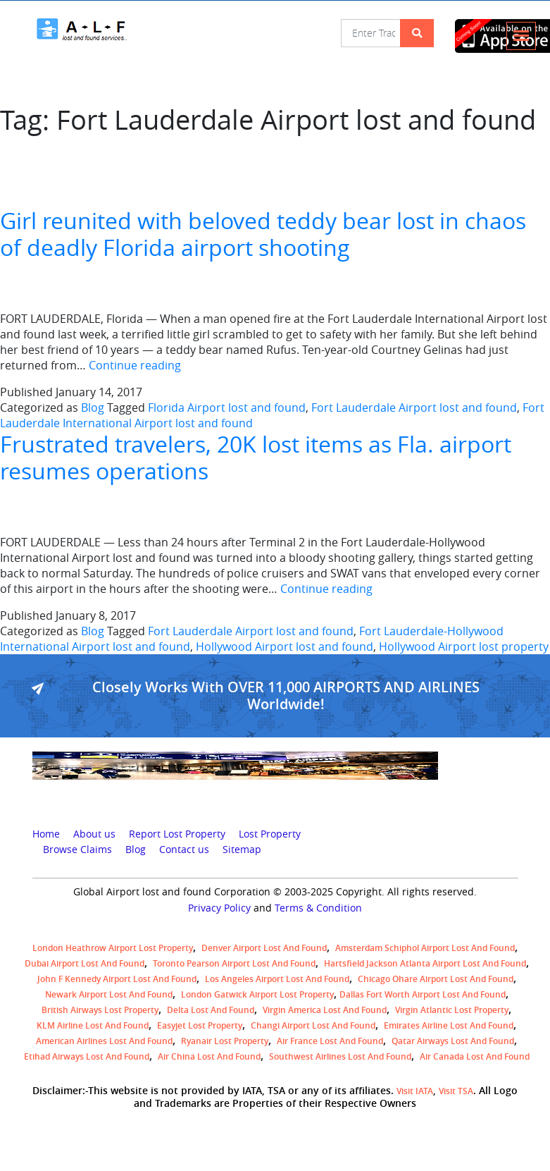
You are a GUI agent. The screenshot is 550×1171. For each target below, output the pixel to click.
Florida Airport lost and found (227, 407)
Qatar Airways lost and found (453, 1041)
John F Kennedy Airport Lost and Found (116, 979)
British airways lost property (100, 1010)
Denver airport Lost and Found (264, 948)
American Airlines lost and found (104, 1041)
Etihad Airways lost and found (86, 1056)
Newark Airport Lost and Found (109, 994)
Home (46, 834)
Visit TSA (456, 1091)
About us (94, 834)
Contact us (184, 849)
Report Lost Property (177, 834)
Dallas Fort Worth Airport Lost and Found (422, 994)
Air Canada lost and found (475, 1056)
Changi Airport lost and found (313, 1025)
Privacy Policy (219, 908)
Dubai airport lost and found (84, 963)
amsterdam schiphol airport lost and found (425, 948)
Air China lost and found (209, 1056)
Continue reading (135, 365)
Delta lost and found (210, 1010)
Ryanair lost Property (224, 1041)
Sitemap (242, 849)
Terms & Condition (318, 908)
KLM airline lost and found (93, 1025)
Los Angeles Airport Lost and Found (277, 979)
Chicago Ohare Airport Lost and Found (435, 979)
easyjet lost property (199, 1025)
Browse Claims (77, 849)
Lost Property (270, 834)
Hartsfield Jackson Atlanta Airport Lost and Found (425, 963)
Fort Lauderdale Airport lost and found (414, 407)
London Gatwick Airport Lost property (257, 994)
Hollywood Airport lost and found (284, 646)
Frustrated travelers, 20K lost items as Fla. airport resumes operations (255, 457)
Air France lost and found (330, 1041)
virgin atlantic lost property (451, 1010)
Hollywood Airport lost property (464, 646)
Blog (92, 407)
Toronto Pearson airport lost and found (234, 963)
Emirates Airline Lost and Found (448, 1025)
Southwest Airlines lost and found (340, 1056)
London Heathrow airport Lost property (112, 948)
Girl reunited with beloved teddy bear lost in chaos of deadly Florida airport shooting (263, 233)
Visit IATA (414, 1091)
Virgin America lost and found (325, 1010)
